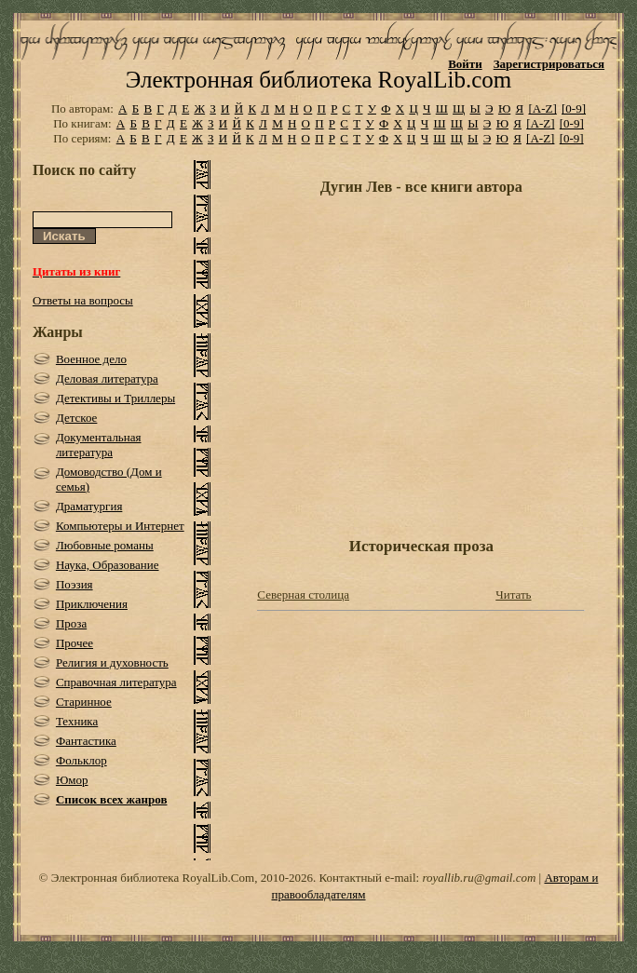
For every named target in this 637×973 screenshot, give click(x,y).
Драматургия (89, 506)
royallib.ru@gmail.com (478, 878)
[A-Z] (542, 108)
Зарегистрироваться (549, 64)
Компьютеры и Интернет (120, 526)
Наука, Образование (107, 565)
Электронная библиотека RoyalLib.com (318, 79)
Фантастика (86, 741)
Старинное (84, 702)
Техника (77, 721)
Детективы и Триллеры (115, 398)
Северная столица (303, 594)
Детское (77, 418)
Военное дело (91, 359)
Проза (71, 623)
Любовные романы (105, 545)
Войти (465, 64)
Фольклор (81, 760)
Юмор (72, 780)
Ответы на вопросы (83, 300)
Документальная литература (99, 444)
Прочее (74, 643)
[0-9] (574, 108)
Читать (513, 594)
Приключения (92, 604)
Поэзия (74, 584)
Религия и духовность (112, 662)
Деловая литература (107, 378)
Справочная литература (116, 682)
